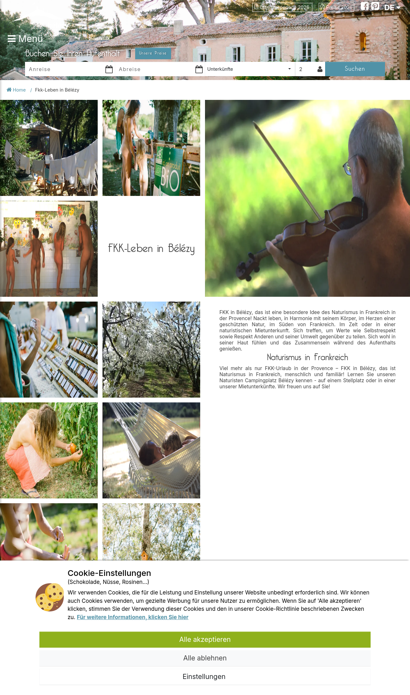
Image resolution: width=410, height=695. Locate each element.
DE (392, 7)
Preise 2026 (336, 7)
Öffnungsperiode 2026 (282, 7)
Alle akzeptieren (205, 639)
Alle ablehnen (205, 658)
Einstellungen (205, 676)
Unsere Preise (153, 53)
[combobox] (250, 69)
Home (16, 90)
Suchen (355, 69)
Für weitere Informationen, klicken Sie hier (133, 617)
